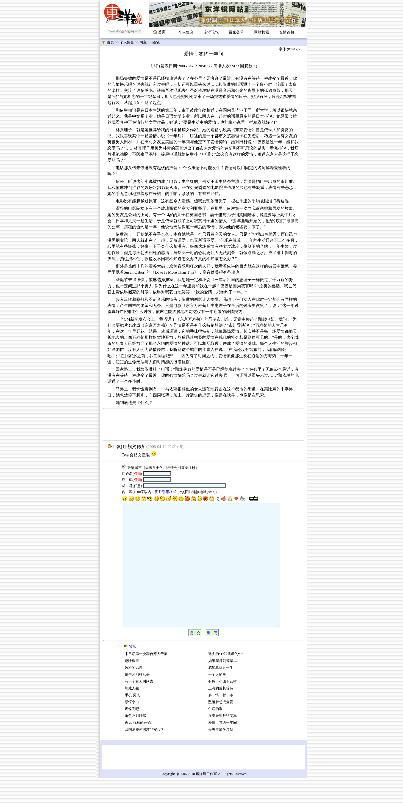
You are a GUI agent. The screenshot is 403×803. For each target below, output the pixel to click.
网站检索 (261, 32)
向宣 (143, 42)
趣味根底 (132, 686)
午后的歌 (215, 734)
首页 (110, 42)
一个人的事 (217, 699)
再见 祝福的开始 (138, 747)
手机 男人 (132, 720)
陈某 (141, 446)
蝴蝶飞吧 (132, 734)
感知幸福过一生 (220, 692)
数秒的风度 (134, 692)
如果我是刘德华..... (223, 686)
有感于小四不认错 (222, 706)
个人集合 (186, 32)
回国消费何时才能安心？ (144, 754)
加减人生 (132, 713)
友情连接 (286, 32)
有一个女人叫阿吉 (139, 706)
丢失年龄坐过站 (220, 754)
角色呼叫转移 (135, 741)
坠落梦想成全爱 (220, 727)
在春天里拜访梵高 (222, 741)
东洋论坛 (211, 32)
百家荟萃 (236, 32)
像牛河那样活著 (137, 699)
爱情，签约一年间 (222, 747)
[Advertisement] (204, 424)
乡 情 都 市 (220, 720)
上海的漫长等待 (220, 713)
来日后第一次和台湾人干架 (146, 679)
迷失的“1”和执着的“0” (225, 679)
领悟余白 (132, 727)
